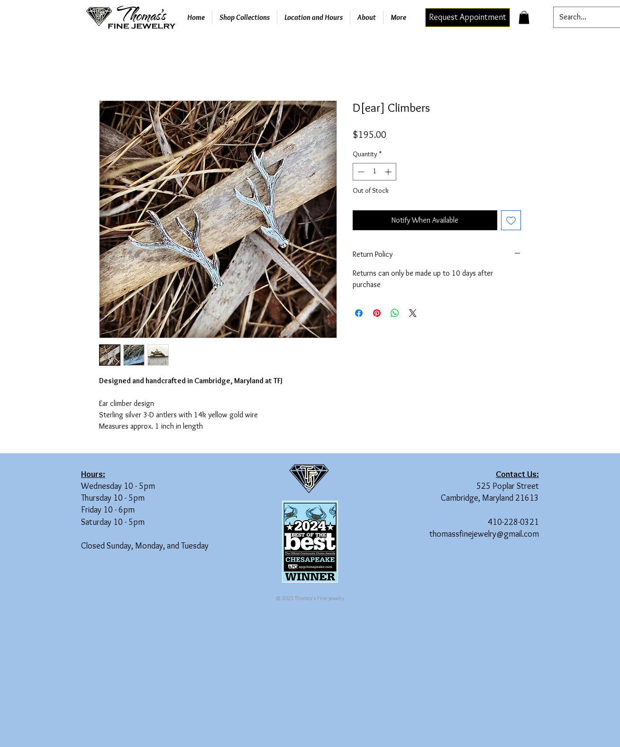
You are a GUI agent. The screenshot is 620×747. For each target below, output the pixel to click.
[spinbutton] (374, 171)
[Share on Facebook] (359, 313)
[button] (524, 17)
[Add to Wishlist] (511, 220)
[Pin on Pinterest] (377, 313)
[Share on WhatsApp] (395, 313)
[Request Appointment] (467, 17)
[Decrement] (360, 171)
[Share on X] (413, 313)
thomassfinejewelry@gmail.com (484, 534)
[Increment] (389, 171)
